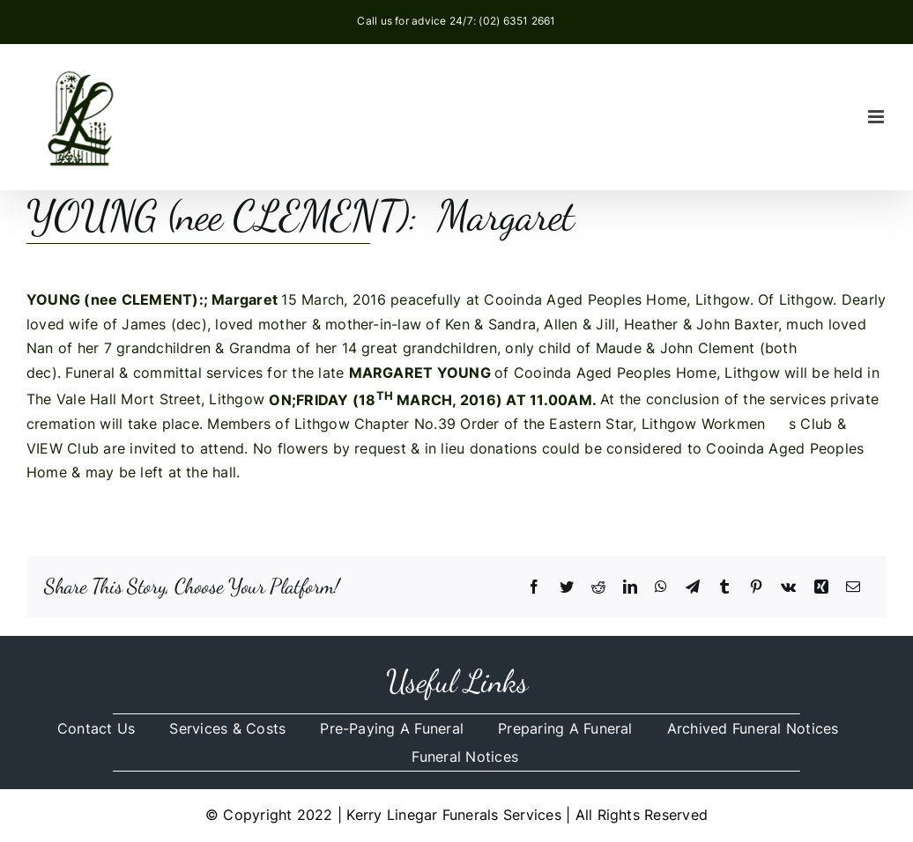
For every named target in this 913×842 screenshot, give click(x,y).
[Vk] (788, 587)
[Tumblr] (724, 587)
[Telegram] (693, 587)
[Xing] (821, 587)
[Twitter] (567, 587)
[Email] (853, 587)
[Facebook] (534, 587)
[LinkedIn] (630, 587)
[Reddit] (598, 587)
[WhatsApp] (661, 587)
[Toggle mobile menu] (877, 116)
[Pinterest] (756, 587)
